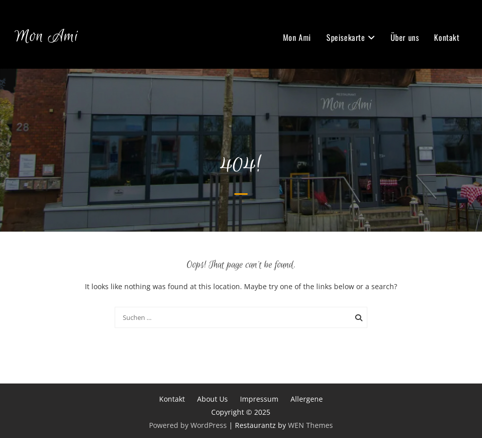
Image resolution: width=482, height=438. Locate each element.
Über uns (405, 37)
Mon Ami (46, 36)
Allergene (307, 399)
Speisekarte (345, 37)
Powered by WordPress (188, 425)
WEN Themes (310, 425)
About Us (212, 399)
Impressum (259, 399)
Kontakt (446, 37)
